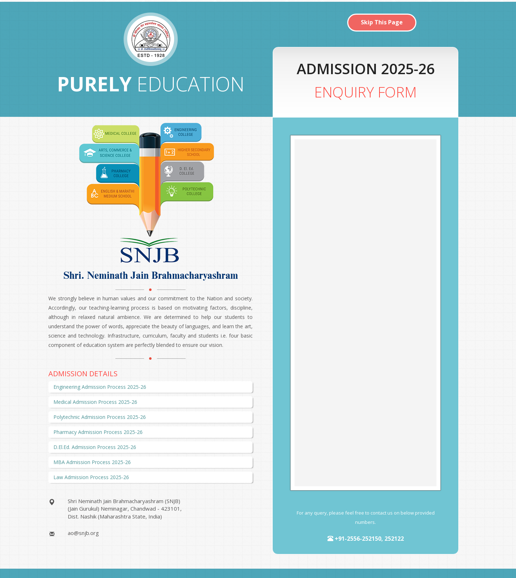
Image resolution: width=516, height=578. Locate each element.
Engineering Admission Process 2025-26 (99, 386)
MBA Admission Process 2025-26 (92, 462)
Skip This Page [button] (382, 22)
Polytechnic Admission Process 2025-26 (99, 417)
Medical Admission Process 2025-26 (95, 401)
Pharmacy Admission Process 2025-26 (98, 432)
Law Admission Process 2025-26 (91, 477)
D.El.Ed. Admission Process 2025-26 (94, 447)
